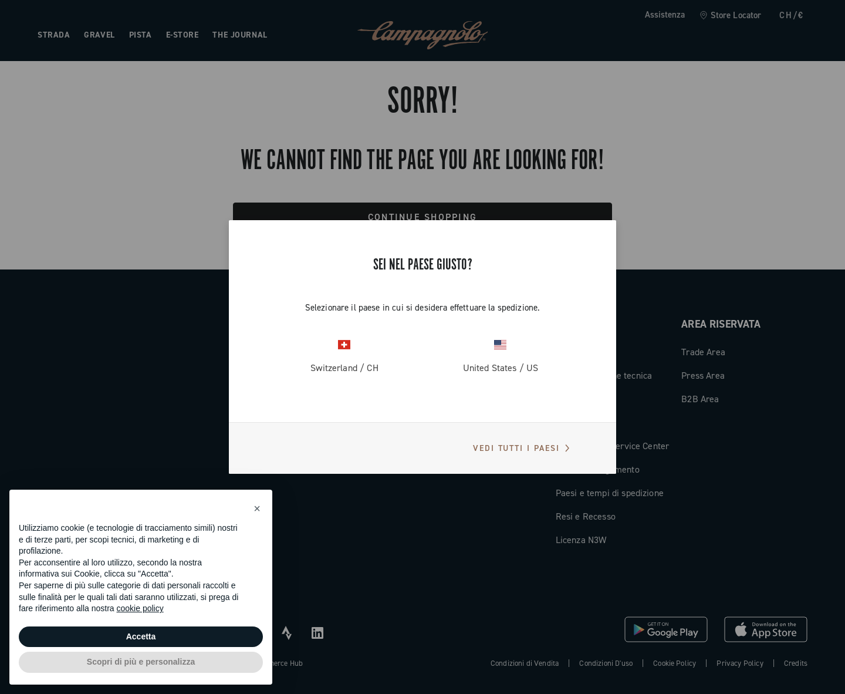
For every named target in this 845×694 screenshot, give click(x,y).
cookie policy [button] (140, 608)
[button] (257, 508)
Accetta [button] (141, 636)
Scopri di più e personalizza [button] (141, 661)
